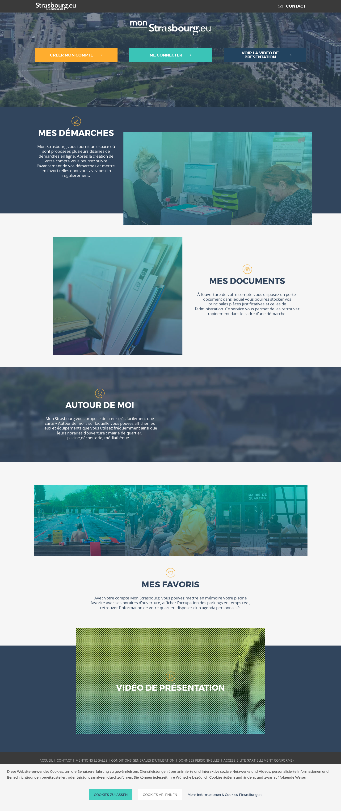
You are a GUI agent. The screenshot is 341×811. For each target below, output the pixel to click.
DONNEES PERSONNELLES (199, 760)
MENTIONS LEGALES (91, 760)
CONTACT (64, 760)
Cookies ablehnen (160, 795)
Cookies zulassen (111, 795)
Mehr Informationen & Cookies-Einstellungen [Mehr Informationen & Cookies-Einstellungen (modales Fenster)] (224, 795)
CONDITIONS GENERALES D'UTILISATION (143, 760)
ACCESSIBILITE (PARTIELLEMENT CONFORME (258, 760)
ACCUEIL (46, 760)
